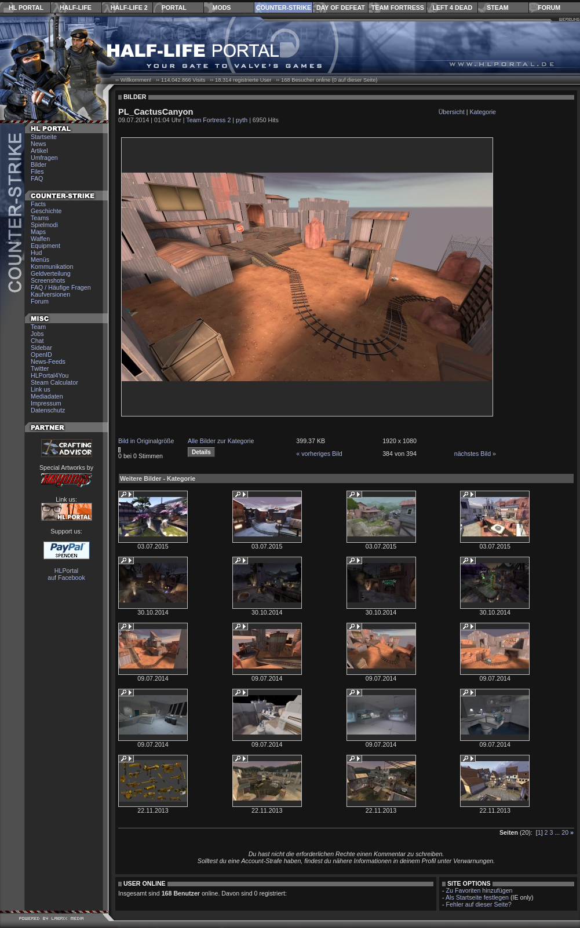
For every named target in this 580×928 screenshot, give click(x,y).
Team (38, 326)
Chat (37, 340)
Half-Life (76, 7)
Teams (40, 217)
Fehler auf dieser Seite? (479, 904)
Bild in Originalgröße (146, 440)
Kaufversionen (50, 294)
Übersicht (452, 111)
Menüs (40, 259)
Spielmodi (44, 224)
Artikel (39, 150)
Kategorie (482, 111)
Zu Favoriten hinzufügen (479, 890)
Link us (40, 389)
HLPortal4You (49, 375)
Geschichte (46, 210)
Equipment (45, 245)
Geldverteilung (51, 273)
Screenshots (48, 280)
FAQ (37, 178)
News (38, 143)
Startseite (44, 136)
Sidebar (41, 347)
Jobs (37, 333)
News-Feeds (48, 361)
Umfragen (44, 157)
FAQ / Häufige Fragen (61, 287)
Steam (497, 7)
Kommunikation (52, 266)
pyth (241, 119)
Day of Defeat (340, 7)
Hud (36, 252)
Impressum (46, 403)
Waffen (40, 238)
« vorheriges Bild (319, 453)
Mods (222, 7)
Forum (549, 7)
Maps (38, 231)
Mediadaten (47, 396)
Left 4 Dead (452, 7)
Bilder (38, 164)
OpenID (41, 354)
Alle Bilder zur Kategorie (221, 440)
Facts (38, 203)
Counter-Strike (283, 7)
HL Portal (26, 7)
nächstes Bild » (475, 453)
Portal (174, 7)
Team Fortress (397, 7)
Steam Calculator (54, 382)
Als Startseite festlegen (477, 897)
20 (564, 832)
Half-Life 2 (129, 7)
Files (37, 171)
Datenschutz (48, 410)
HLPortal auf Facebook (66, 574)
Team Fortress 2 (208, 119)
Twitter (40, 368)
